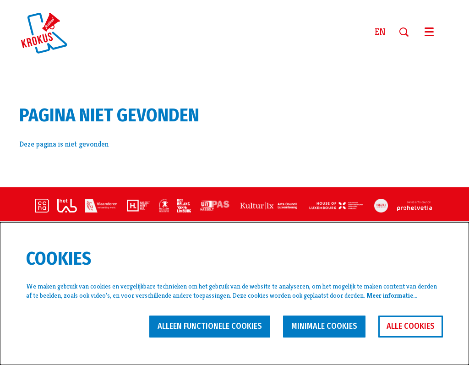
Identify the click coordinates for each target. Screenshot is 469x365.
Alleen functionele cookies (210, 326)
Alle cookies (411, 326)
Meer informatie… (391, 295)
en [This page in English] (380, 32)
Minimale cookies (324, 326)
